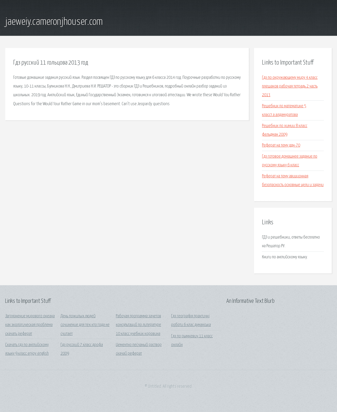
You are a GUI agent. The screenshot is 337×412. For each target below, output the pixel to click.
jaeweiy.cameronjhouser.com (54, 22)
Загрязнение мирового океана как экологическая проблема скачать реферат (30, 325)
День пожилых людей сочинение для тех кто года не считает (85, 325)
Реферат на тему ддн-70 (281, 145)
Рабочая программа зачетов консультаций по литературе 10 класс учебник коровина (138, 325)
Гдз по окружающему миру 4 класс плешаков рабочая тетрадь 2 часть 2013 (290, 86)
